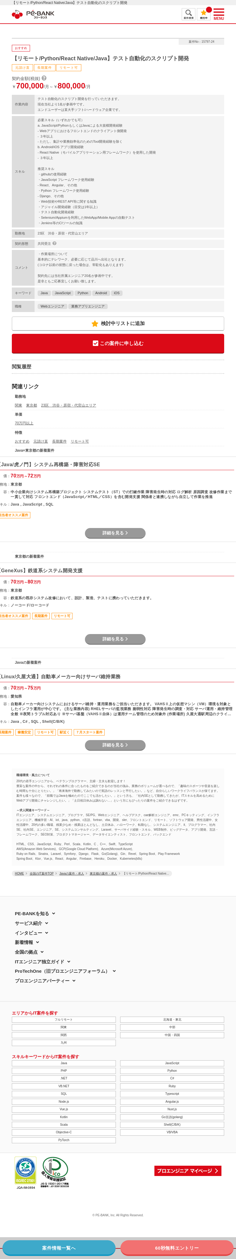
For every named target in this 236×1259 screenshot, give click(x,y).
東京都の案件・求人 (103, 873)
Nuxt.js (172, 1109)
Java (44, 293)
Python (83, 293)
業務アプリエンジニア (88, 306)
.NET (63, 1078)
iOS (117, 293)
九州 (64, 1042)
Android (101, 293)
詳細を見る (115, 532)
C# (172, 1078)
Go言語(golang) (172, 1117)
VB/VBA (172, 1132)
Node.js (64, 1101)
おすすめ (22, 441)
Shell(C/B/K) (172, 1124)
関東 (18, 405)
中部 (172, 1027)
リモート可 (80, 441)
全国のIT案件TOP (42, 873)
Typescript (172, 1093)
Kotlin (64, 1117)
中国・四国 (172, 1035)
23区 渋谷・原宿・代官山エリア (68, 405)
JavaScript (63, 293)
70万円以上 (24, 423)
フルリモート (64, 1019)
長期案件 (59, 441)
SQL (64, 1093)
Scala (64, 1124)
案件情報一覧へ (59, 1248)
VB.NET (63, 1086)
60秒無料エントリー (177, 1248)
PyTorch (63, 1140)
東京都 (31, 405)
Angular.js (172, 1101)
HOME (19, 873)
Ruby (172, 1086)
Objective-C (64, 1132)
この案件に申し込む (118, 343)
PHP (64, 1070)
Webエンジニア (52, 306)
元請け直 (40, 441)
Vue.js (64, 1109)
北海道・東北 (172, 1019)
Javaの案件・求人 (71, 873)
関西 (64, 1035)
